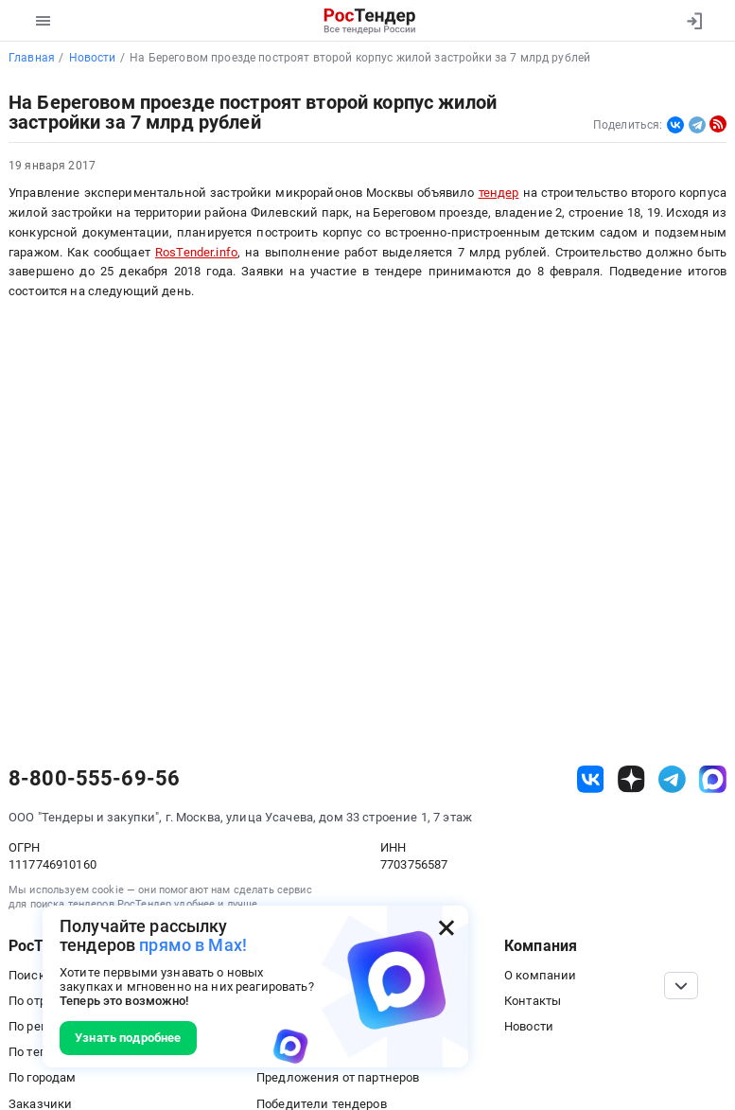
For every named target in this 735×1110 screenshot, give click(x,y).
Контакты (532, 1001)
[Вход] (693, 21)
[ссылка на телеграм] (672, 779)
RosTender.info (196, 252)
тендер (499, 192)
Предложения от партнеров (337, 1077)
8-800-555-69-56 (94, 778)
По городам (42, 1077)
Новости (528, 1026)
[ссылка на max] (712, 779)
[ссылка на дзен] (631, 779)
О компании (540, 975)
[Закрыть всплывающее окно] (446, 927)
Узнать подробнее (128, 1038)
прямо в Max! (193, 945)
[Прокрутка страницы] (681, 985)
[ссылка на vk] (590, 779)
